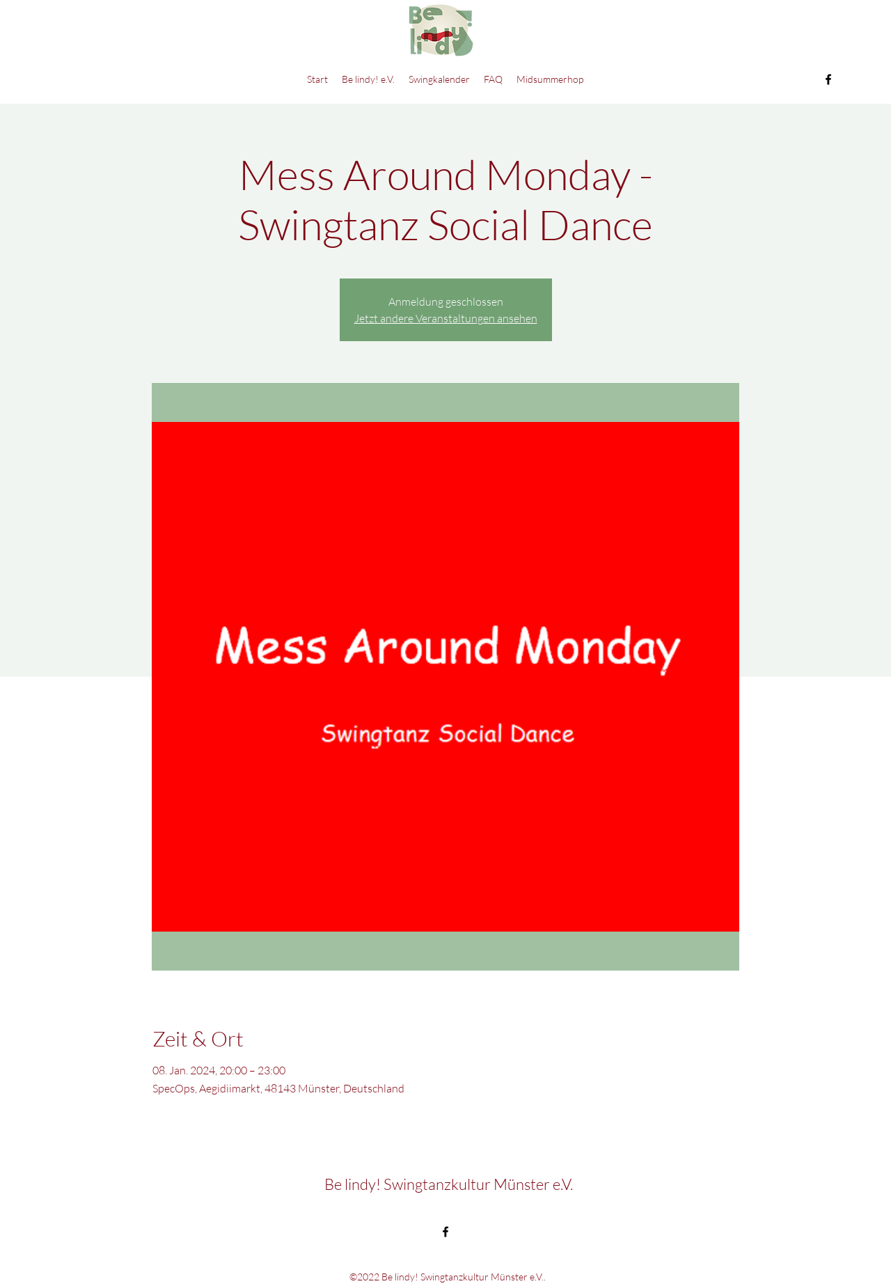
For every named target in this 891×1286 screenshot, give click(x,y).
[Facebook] (828, 79)
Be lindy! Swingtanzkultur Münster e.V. (448, 1184)
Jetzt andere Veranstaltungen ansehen (445, 318)
